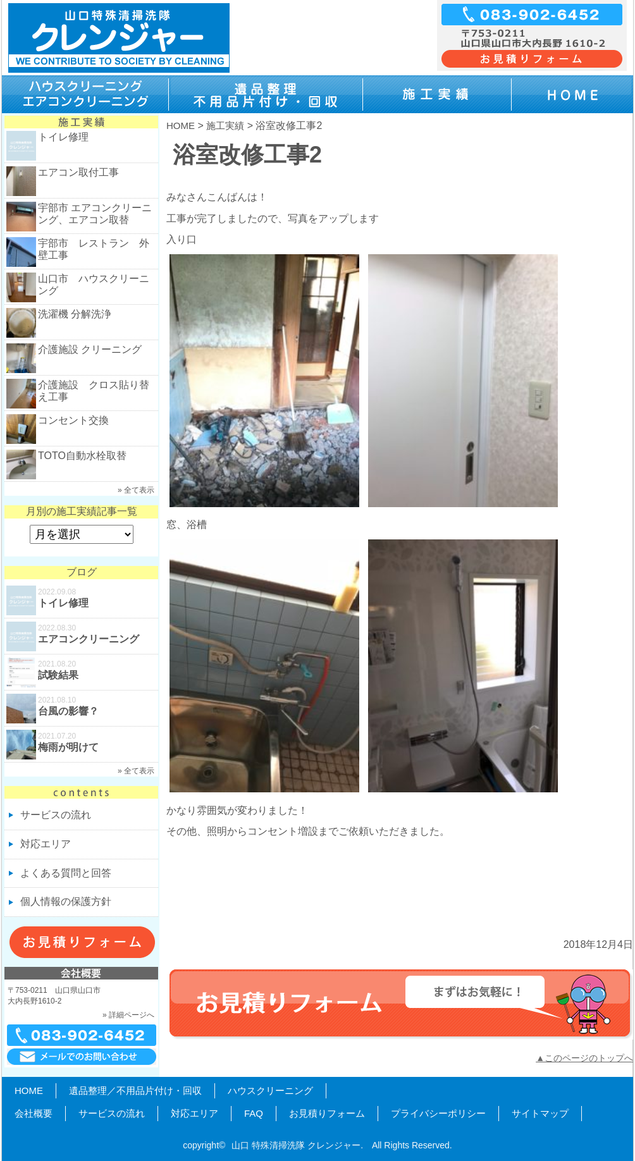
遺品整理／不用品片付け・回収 (135, 1090)
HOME (180, 125)
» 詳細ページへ (128, 1014)
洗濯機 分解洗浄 (74, 314)
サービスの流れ (55, 814)
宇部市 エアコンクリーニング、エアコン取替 (95, 213)
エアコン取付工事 (78, 172)
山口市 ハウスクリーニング (93, 284)
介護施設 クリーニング (90, 349)
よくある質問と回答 (65, 873)
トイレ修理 (63, 137)
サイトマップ (540, 1113)
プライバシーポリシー (438, 1113)
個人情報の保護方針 (65, 901)
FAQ (253, 1113)
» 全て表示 (136, 490)
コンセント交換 (73, 420)
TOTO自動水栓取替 (82, 455)
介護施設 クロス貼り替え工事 (93, 390)
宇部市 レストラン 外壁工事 (93, 249)
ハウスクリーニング (270, 1090)
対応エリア (45, 843)
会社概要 (33, 1113)
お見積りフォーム (327, 1113)
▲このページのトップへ (584, 1058)
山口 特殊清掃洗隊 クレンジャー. (297, 1145)
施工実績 (225, 125)
